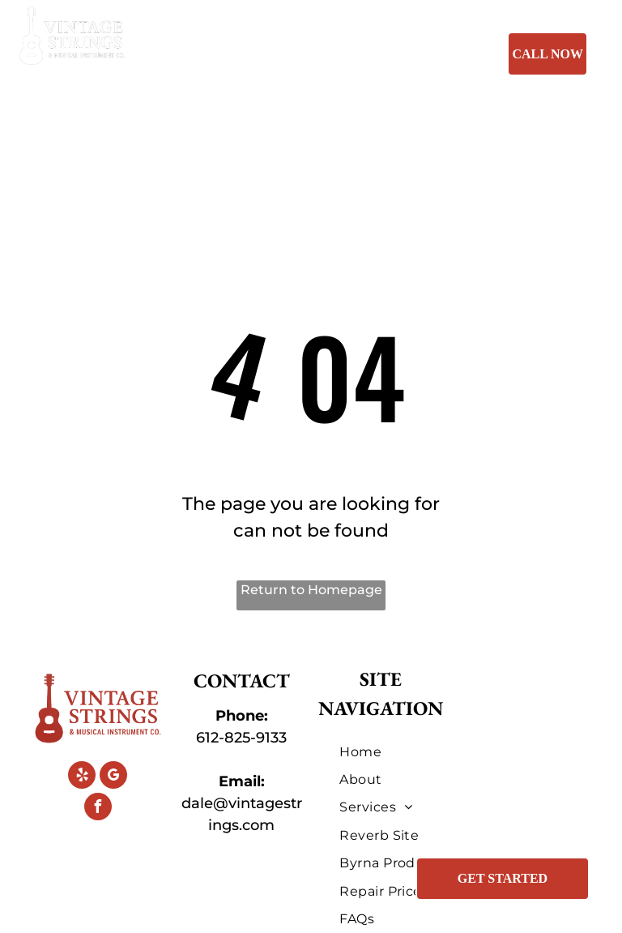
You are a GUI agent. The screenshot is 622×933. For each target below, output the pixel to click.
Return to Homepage (311, 589)
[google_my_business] (113, 777)
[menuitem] (238, 57)
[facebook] (98, 808)
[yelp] (82, 777)
